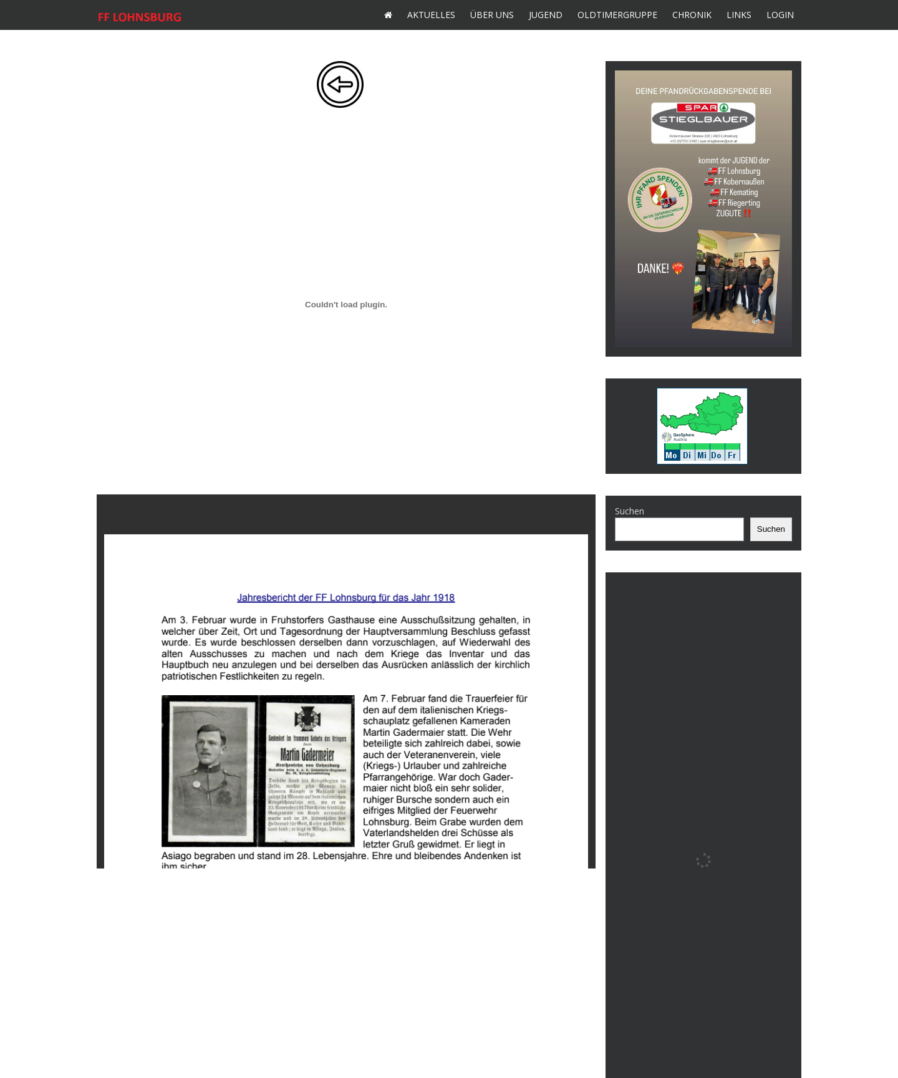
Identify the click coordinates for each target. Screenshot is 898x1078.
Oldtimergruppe (617, 15)
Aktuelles (431, 15)
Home (388, 15)
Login (780, 15)
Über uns (492, 15)
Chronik (692, 15)
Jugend (545, 15)
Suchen (629, 511)
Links (739, 15)
